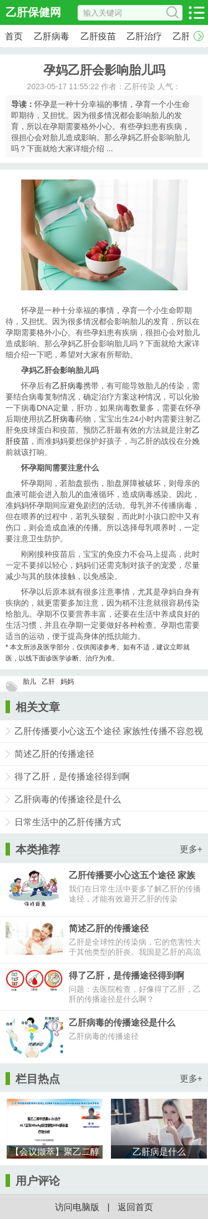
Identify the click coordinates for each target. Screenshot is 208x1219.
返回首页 (135, 1207)
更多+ (191, 849)
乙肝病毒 (51, 36)
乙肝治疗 (144, 36)
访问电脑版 (77, 1207)
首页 (14, 36)
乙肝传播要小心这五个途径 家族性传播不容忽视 (108, 731)
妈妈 (67, 681)
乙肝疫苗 (98, 36)
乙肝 (48, 681)
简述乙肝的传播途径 (54, 754)
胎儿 (29, 681)
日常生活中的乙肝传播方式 (67, 822)
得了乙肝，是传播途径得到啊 (72, 776)
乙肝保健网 (33, 12)
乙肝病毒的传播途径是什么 (67, 799)
